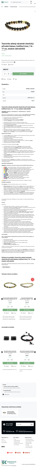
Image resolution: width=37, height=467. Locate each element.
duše (23, 252)
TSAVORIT (4, 111)
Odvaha (15, 172)
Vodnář (6, 175)
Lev (6, 172)
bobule (12, 131)
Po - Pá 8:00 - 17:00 (29, 446)
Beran (6, 168)
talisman (10, 120)
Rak (6, 171)
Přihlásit (31, 424)
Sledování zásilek (29, 443)
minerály (23, 191)
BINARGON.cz (33, 464)
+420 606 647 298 (10, 431)
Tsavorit (3, 165)
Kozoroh (7, 177)
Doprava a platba (28, 441)
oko (19, 152)
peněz (21, 119)
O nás (15, 439)
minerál (19, 146)
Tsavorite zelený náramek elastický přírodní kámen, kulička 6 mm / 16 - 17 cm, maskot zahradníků (10, 298)
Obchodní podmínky (29, 439)
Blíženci (7, 169)
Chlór (23, 211)
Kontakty (27, 444)
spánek (16, 147)
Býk (6, 167)
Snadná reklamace (17, 440)
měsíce (11, 192)
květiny (5, 131)
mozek (3, 250)
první (16, 207)
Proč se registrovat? (29, 447)
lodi (31, 131)
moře (20, 211)
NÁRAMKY (6, 6)
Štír (6, 176)
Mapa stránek (14, 465)
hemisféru (25, 249)
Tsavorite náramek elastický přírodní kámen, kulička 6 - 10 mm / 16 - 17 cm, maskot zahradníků (27, 298)
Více (13, 62)
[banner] (4, 2)
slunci (21, 186)
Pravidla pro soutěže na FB (18, 443)
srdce (8, 135)
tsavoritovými (10, 125)
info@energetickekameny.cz (26, 431)
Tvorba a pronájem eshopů (26, 464)
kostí (19, 141)
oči (29, 146)
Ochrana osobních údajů (30, 440)
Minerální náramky (13, 6)
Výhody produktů (17, 441)
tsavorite (21, 192)
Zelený (5, 186)
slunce (27, 212)
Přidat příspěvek (6, 267)
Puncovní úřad (16, 444)
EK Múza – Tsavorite (30, 88)
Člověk (12, 151)
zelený (23, 130)
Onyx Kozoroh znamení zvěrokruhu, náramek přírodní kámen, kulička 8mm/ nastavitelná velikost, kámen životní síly (27, 352)
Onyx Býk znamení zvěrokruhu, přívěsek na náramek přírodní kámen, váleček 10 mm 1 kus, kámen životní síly (10, 352)
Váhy (6, 170)
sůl (25, 211)
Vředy (31, 140)
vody (17, 144)
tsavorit (12, 159)
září (20, 125)
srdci (19, 250)
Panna (6, 173)
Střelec (6, 174)
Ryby (6, 178)
